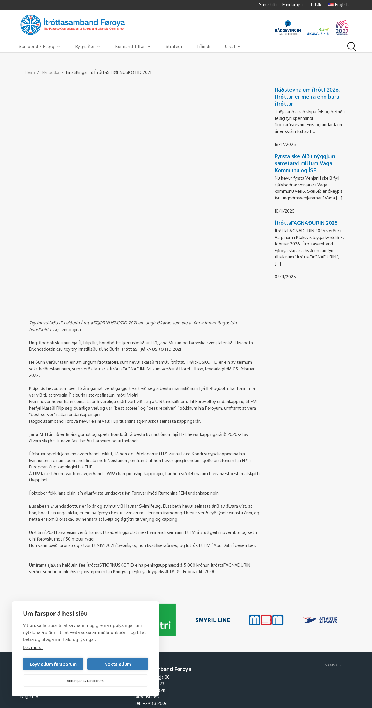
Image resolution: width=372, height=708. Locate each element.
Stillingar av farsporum (85, 681)
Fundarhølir (293, 4)
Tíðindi (203, 46)
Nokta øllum (117, 664)
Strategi (174, 46)
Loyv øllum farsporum (53, 664)
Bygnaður (88, 46)
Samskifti (268, 4)
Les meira (33, 647)
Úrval (233, 46)
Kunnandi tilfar (133, 46)
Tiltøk (315, 4)
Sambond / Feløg (40, 46)
